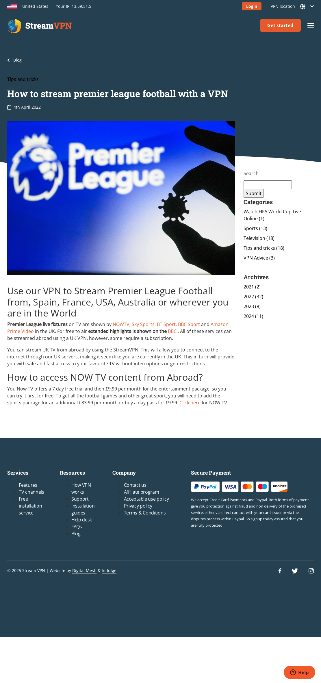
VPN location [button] (290, 6)
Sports (255, 228)
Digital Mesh (84, 570)
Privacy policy (138, 506)
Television (259, 238)
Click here (190, 402)
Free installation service (30, 506)
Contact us (135, 485)
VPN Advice (259, 258)
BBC (172, 331)
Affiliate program (141, 492)
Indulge (109, 570)
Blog (17, 60)
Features (28, 485)
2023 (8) (252, 306)
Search (251, 173)
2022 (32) (253, 296)
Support (80, 499)
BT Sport (166, 324)
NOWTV (121, 324)
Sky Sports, (144, 324)
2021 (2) (252, 287)
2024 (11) (253, 316)
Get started (280, 25)
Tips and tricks (23, 79)
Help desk (81, 520)
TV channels (31, 492)
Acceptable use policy (146, 499)
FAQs (76, 526)
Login (251, 6)
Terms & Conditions (145, 513)
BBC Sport (189, 324)
